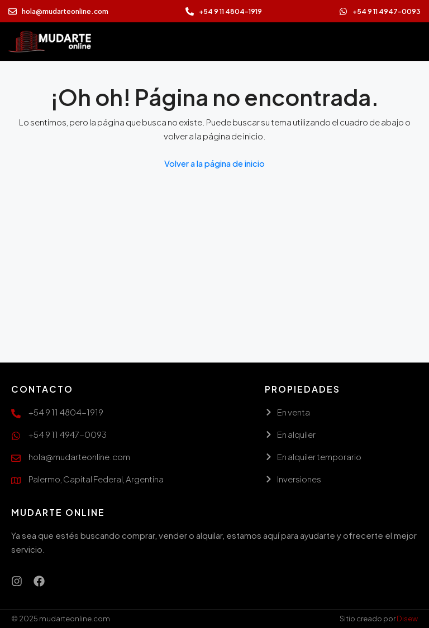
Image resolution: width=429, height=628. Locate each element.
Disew (407, 618)
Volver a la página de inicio (214, 163)
